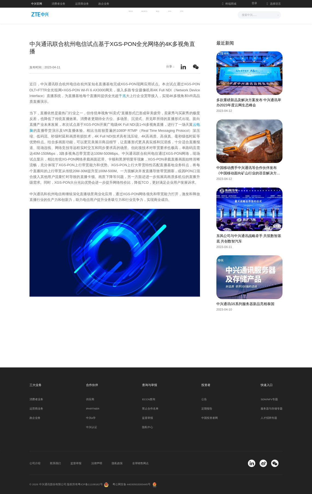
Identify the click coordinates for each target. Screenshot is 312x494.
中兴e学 (91, 417)
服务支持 (163, 14)
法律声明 (96, 463)
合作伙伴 (186, 14)
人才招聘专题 (269, 417)
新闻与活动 (105, 14)
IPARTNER (92, 408)
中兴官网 (36, 3)
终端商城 (229, 4)
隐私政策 (117, 463)
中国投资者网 (209, 417)
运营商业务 (82, 3)
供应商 (90, 399)
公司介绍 (35, 463)
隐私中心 (147, 427)
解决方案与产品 (134, 14)
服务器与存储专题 (271, 408)
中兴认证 (91, 427)
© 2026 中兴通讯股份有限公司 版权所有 (54, 484)
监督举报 (147, 417)
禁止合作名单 (150, 408)
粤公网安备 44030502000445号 (132, 484)
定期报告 (206, 408)
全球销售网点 (140, 463)
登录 (254, 3)
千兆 (122, 96)
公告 (204, 399)
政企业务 (103, 3)
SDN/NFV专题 (269, 399)
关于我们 (209, 14)
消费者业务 (58, 3)
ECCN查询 (148, 399)
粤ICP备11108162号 (90, 484)
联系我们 (55, 463)
